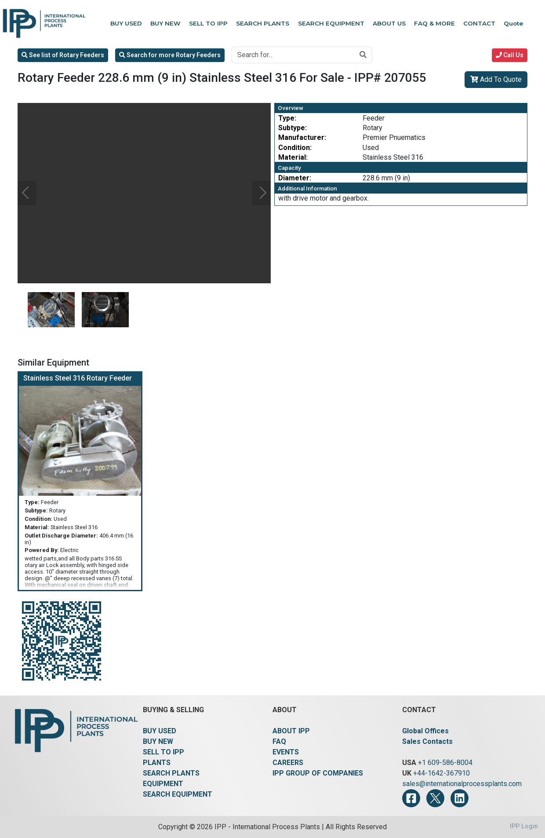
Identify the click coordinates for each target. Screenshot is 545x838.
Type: (287, 118)
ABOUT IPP (291, 731)
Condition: (295, 147)
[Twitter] (435, 798)
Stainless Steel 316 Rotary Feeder (77, 378)
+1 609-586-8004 (445, 762)
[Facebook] (411, 798)
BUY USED (159, 731)
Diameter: (294, 178)
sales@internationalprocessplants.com (462, 783)
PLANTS (157, 762)
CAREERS (287, 762)
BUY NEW (158, 741)
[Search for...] (293, 55)
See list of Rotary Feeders (63, 55)
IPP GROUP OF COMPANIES (317, 773)
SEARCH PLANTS (171, 773)
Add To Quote (496, 79)
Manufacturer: (302, 137)
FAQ (279, 741)
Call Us (509, 55)
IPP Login (524, 826)
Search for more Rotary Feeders (170, 55)
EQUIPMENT (163, 783)
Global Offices (425, 731)
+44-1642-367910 (441, 773)
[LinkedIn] (460, 798)
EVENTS (285, 752)
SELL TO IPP (163, 752)
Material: (293, 157)
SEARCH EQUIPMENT (177, 794)
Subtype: (292, 128)
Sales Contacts (427, 741)
